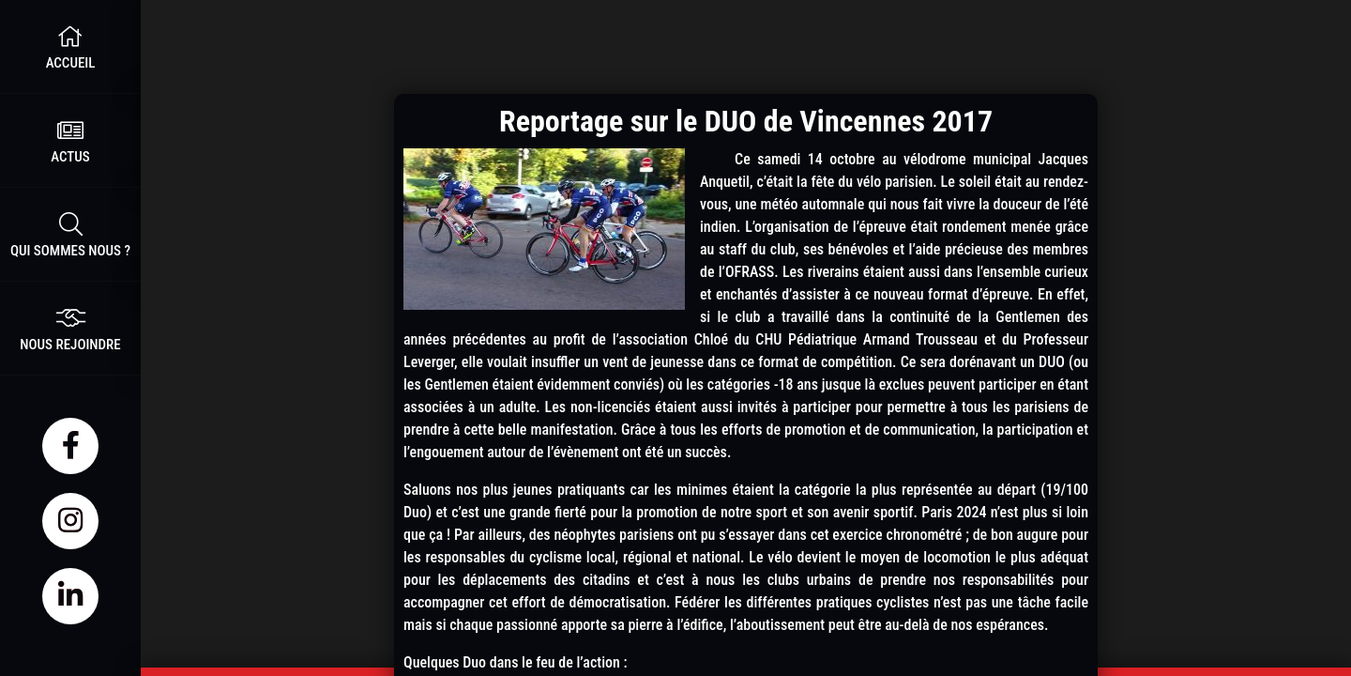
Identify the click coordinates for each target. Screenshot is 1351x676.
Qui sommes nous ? (70, 234)
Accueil (70, 46)
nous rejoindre (70, 328)
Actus (70, 140)
